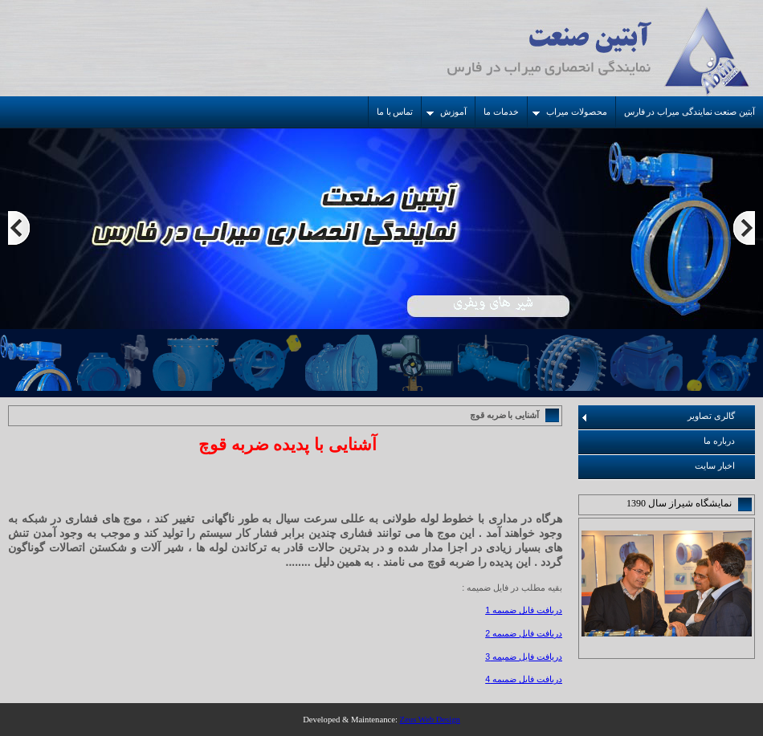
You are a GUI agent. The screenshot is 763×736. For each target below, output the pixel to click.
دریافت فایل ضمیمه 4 (523, 679)
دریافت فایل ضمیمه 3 (523, 656)
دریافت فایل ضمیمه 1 (523, 610)
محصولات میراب (569, 112)
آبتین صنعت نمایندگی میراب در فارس (689, 112)
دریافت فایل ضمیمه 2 (523, 633)
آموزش (446, 112)
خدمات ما (501, 112)
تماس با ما (395, 112)
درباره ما (719, 441)
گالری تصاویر (658, 416)
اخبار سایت (715, 466)
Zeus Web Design (430, 719)
